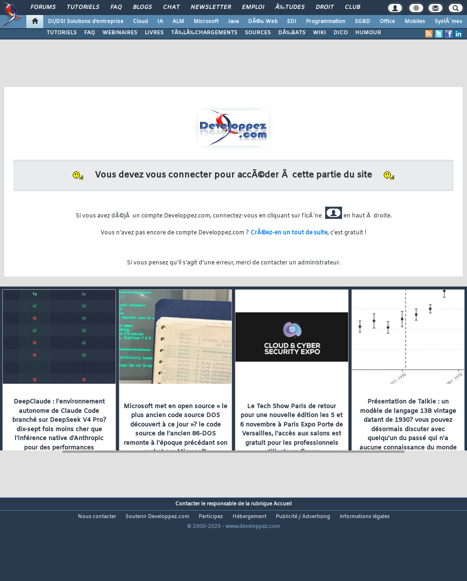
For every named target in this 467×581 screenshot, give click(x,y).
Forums (43, 7)
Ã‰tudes (289, 7)
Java (233, 21)
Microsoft (206, 21)
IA (160, 21)
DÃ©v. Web (263, 21)
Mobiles (415, 21)
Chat (171, 7)
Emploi (253, 7)
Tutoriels (83, 7)
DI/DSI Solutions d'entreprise (86, 21)
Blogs (142, 7)
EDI (291, 21)
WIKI (319, 33)
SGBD (362, 21)
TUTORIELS (62, 33)
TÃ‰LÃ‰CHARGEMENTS (204, 33)
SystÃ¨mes (448, 21)
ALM (178, 21)
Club (352, 7)
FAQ (116, 7)
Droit (325, 7)
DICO (341, 33)
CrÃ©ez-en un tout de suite (288, 233)
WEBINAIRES (119, 33)
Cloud (140, 21)
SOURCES (258, 33)
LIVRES (154, 33)
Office (387, 21)
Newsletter (211, 7)
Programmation (325, 21)
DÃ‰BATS (291, 33)
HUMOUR (368, 33)
